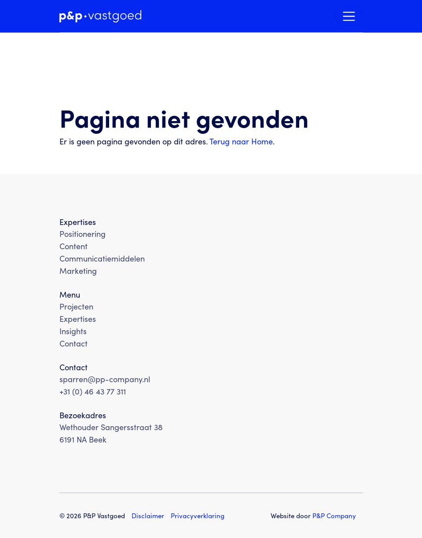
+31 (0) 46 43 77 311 (92, 391)
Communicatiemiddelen (102, 258)
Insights (73, 330)
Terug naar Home (241, 141)
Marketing (78, 270)
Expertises (77, 318)
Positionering (82, 233)
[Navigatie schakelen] (349, 16)
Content (73, 245)
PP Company (334, 515)
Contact (73, 343)
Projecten (76, 306)
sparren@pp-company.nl (104, 378)
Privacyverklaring (197, 515)
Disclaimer (148, 515)
